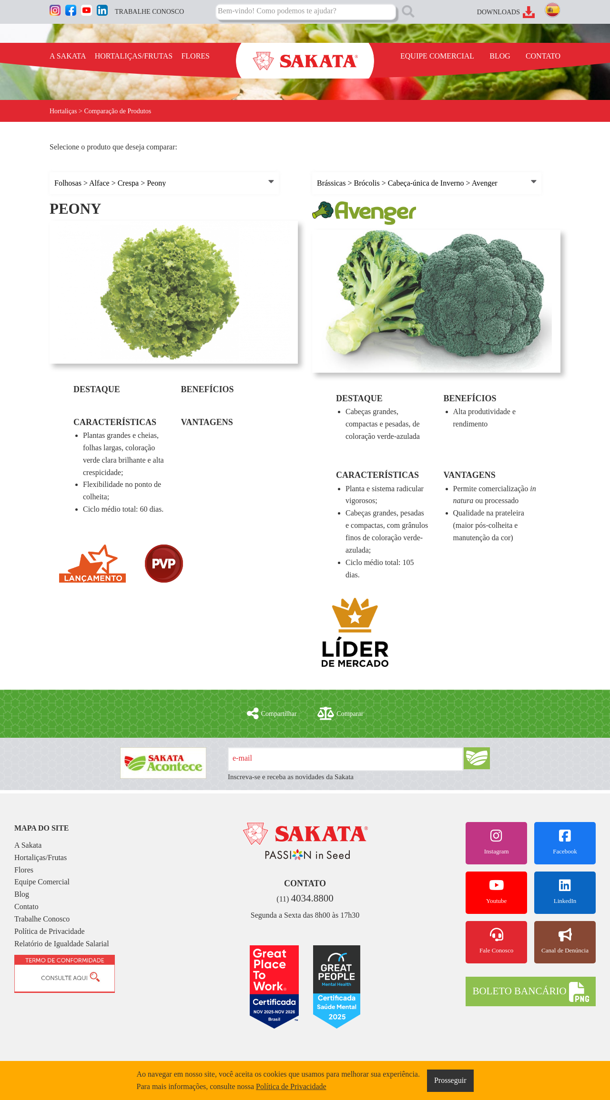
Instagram (496, 842)
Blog (21, 894)
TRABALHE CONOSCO (149, 11)
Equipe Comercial (42, 882)
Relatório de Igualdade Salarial (61, 944)
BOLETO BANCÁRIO (530, 992)
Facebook (565, 842)
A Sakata (27, 845)
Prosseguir (450, 1080)
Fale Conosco (496, 941)
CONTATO (543, 56)
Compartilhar (272, 713)
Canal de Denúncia (565, 941)
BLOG (499, 56)
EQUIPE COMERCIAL (437, 56)
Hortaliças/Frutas (40, 857)
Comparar (340, 713)
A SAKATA (68, 56)
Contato (26, 906)
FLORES (195, 56)
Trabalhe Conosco (42, 919)
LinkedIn (565, 891)
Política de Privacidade (49, 931)
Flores (23, 870)
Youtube (496, 891)
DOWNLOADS (498, 12)
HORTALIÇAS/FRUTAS (134, 56)
